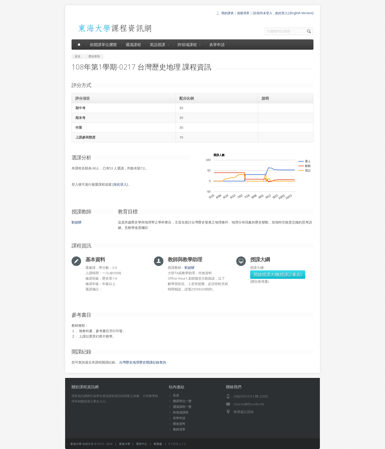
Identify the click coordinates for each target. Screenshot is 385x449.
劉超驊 (77, 222)
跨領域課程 (189, 44)
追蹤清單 (243, 13)
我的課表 (227, 13)
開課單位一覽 (182, 401)
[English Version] (301, 13)
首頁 (176, 395)
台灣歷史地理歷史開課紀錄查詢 (142, 362)
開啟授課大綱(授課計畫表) (278, 274)
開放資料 (179, 423)
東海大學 (76, 444)
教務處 (158, 444)
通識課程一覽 (182, 406)
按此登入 (120, 184)
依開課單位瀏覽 (103, 44)
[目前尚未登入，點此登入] (271, 13)
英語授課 (159, 44)
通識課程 (133, 44)
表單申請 (217, 44)
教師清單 (179, 429)
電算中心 (141, 444)
